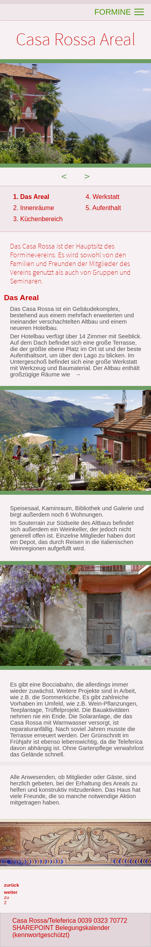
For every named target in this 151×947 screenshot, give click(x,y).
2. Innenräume (33, 207)
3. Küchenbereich (38, 219)
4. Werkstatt (102, 196)
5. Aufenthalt (103, 207)
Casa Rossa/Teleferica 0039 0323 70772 (69, 920)
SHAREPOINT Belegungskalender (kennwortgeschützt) (61, 931)
